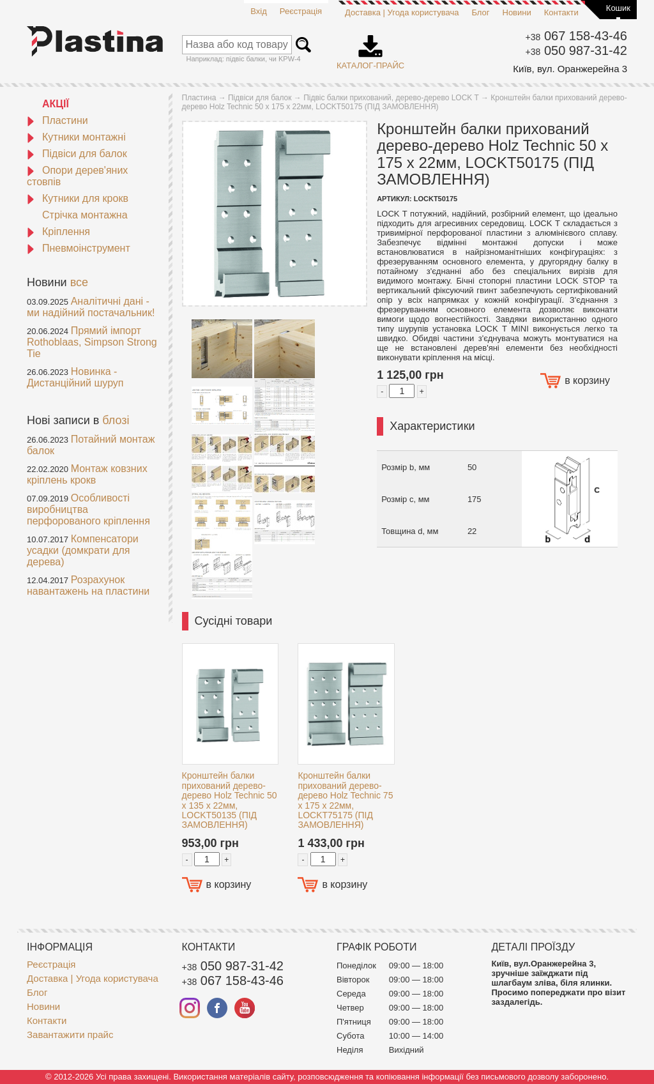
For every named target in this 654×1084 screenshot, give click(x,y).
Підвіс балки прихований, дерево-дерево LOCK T (390, 97)
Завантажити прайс (70, 1034)
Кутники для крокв (77, 198)
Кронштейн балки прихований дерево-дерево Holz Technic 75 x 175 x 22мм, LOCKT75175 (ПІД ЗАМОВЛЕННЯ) (345, 800)
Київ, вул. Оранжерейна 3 (570, 68)
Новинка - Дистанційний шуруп (75, 377)
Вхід (258, 11)
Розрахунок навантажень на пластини (88, 585)
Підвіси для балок (77, 153)
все (79, 282)
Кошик (618, 8)
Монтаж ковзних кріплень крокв (87, 474)
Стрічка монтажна (85, 215)
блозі (115, 420)
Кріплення (58, 231)
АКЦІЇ (55, 103)
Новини (517, 12)
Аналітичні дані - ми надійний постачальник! (91, 307)
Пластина (199, 97)
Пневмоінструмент (78, 248)
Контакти (561, 12)
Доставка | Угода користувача (402, 12)
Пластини (57, 120)
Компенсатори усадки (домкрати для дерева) (83, 550)
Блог (480, 12)
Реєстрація (301, 11)
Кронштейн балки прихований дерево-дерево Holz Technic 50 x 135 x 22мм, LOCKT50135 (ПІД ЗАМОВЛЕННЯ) (229, 800)
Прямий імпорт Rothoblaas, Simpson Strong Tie (92, 342)
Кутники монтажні (76, 137)
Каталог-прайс (370, 48)
